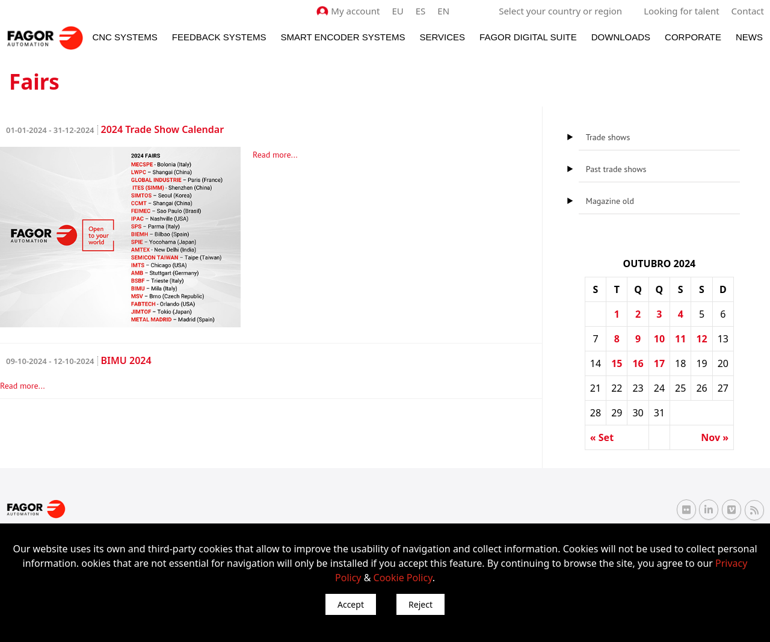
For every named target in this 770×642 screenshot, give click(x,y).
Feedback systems (219, 37)
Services (442, 37)
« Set (602, 437)
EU (398, 11)
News (749, 37)
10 (659, 338)
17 (659, 363)
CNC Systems (124, 37)
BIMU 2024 (79, 360)
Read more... (275, 154)
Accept (350, 604)
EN (444, 11)
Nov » (714, 437)
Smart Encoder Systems (342, 37)
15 (616, 363)
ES (421, 11)
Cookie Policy (403, 577)
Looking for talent (681, 11)
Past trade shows (616, 169)
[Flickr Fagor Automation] (686, 509)
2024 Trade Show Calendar (115, 129)
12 (701, 338)
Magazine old (610, 201)
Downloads (620, 37)
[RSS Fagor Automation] (754, 509)
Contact (748, 11)
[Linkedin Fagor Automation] (708, 509)
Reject (420, 604)
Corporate (693, 37)
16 (637, 363)
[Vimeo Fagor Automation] (731, 509)
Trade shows (608, 137)
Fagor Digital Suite (528, 37)
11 (680, 338)
